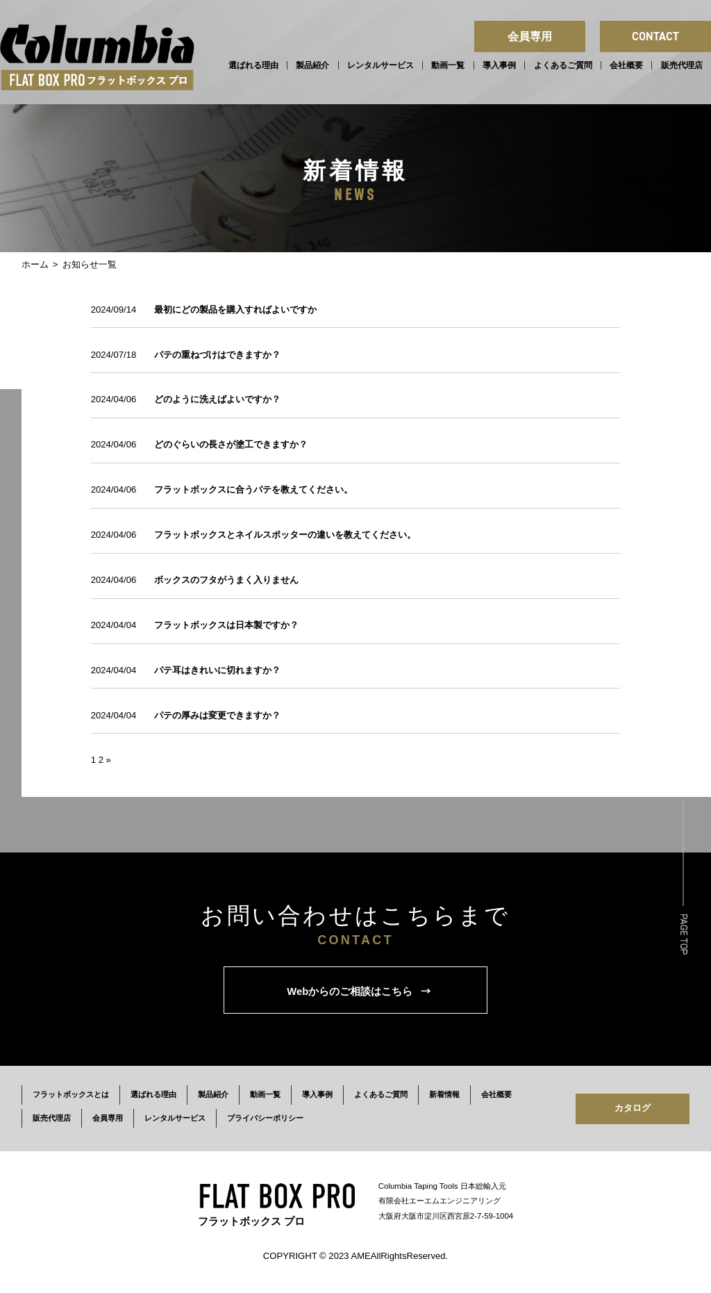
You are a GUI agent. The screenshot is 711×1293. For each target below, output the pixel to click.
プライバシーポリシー (265, 1118)
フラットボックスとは (71, 1094)
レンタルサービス (380, 65)
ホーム (35, 264)
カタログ (632, 1108)
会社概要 (626, 65)
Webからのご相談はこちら (358, 990)
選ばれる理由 (253, 65)
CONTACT (655, 36)
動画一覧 (448, 65)
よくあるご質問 (563, 65)
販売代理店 (682, 65)
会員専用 (530, 36)
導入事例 (499, 65)
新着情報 (444, 1094)
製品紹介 (312, 65)
